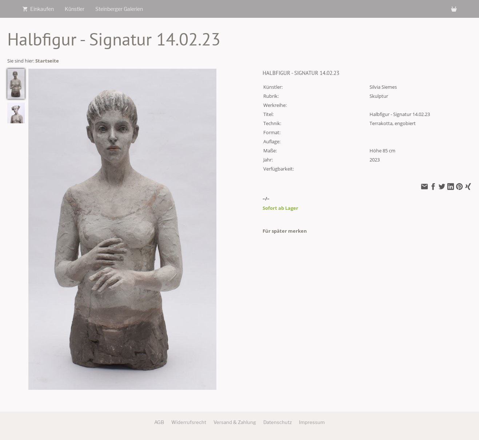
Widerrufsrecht (188, 422)
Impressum (312, 422)
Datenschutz (277, 422)
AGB (159, 422)
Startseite (47, 60)
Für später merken (285, 231)
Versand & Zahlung (234, 422)
